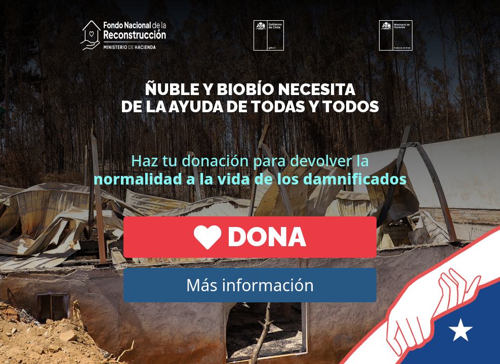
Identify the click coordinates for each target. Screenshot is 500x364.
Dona (250, 236)
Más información (250, 285)
